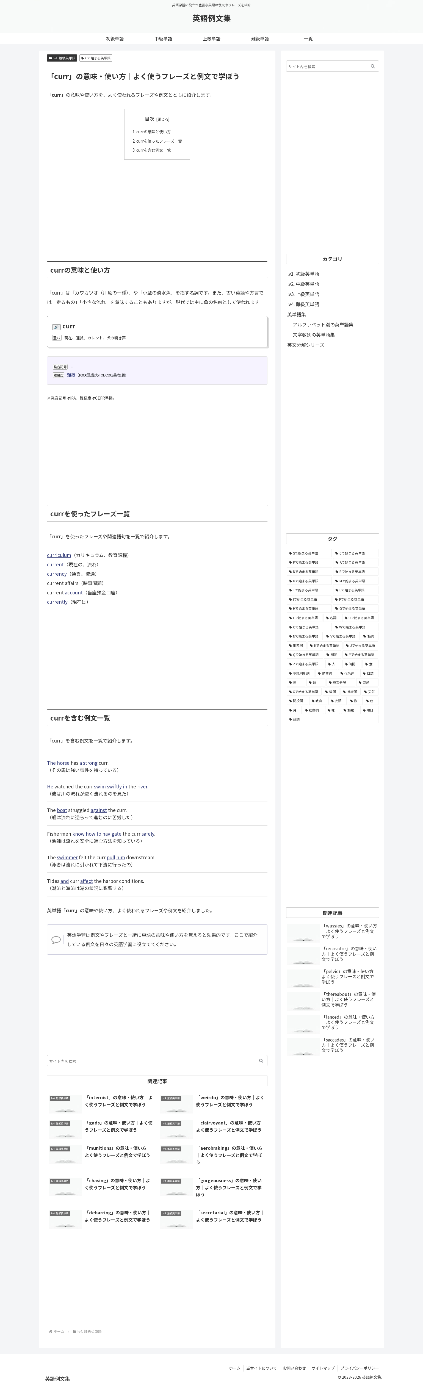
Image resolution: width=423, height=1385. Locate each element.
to (98, 833)
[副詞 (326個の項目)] (332, 654)
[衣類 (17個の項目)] (337, 701)
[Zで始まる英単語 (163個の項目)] (306, 664)
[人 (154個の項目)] (333, 664)
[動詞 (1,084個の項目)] (369, 636)
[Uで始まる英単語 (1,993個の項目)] (360, 618)
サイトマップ (323, 1367)
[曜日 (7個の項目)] (369, 710)
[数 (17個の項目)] (355, 701)
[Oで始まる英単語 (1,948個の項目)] (309, 627)
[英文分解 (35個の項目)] (341, 682)
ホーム (234, 1367)
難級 (71, 375)
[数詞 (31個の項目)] (331, 692)
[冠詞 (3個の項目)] (332, 719)
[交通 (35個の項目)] (367, 682)
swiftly (114, 786)
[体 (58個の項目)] (296, 682)
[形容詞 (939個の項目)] (296, 645)
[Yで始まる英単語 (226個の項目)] (360, 654)
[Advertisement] (157, 206)
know (78, 833)
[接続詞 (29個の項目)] (351, 692)
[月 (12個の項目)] (294, 710)
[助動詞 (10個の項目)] (313, 710)
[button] (261, 1060)
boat (62, 809)
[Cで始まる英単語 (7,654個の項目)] (355, 553)
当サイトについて (261, 1367)
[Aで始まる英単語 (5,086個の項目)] (355, 562)
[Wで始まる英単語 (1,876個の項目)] (355, 627)
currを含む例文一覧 (153, 150)
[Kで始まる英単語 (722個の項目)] (325, 645)
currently (57, 601)
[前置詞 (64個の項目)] (326, 673)
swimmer (67, 857)
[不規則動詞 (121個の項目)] (301, 673)
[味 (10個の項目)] (332, 710)
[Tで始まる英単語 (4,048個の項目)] (309, 590)
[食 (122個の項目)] (370, 664)
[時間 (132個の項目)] (352, 664)
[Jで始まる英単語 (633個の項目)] (361, 645)
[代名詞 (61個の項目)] (349, 673)
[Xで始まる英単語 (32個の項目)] (304, 692)
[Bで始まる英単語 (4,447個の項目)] (309, 581)
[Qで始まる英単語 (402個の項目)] (305, 654)
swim (100, 786)
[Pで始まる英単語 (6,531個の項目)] (309, 562)
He (50, 786)
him (120, 857)
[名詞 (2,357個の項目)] (332, 618)
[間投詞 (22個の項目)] (297, 701)
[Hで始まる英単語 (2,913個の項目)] (309, 608)
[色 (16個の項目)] (371, 701)
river (142, 786)
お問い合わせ (294, 1367)
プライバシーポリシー (360, 1367)
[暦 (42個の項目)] (315, 682)
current (55, 564)
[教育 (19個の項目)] (318, 701)
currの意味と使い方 (153, 131)
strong (90, 762)
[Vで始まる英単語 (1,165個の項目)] (342, 636)
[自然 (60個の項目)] (369, 673)
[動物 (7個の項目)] (350, 710)
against (99, 809)
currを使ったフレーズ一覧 (159, 140)
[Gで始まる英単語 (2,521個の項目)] (355, 608)
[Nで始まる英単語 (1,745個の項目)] (305, 636)
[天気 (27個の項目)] (370, 692)
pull (111, 857)
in (125, 786)
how (90, 833)
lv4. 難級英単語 (62, 58)
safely (148, 833)
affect (86, 880)
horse (63, 762)
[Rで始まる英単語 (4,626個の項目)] (355, 571)
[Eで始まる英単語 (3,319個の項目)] (355, 590)
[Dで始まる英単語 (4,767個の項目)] (309, 571)
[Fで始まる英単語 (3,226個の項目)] (355, 599)
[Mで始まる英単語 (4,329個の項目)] (355, 581)
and (64, 880)
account (74, 592)
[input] (157, 1060)
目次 (149, 118)
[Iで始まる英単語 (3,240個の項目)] (309, 599)
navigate (111, 833)
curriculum (59, 555)
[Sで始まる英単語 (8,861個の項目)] (309, 553)
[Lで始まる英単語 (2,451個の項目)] (304, 618)
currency (57, 573)
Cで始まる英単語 (95, 58)
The (51, 762)
